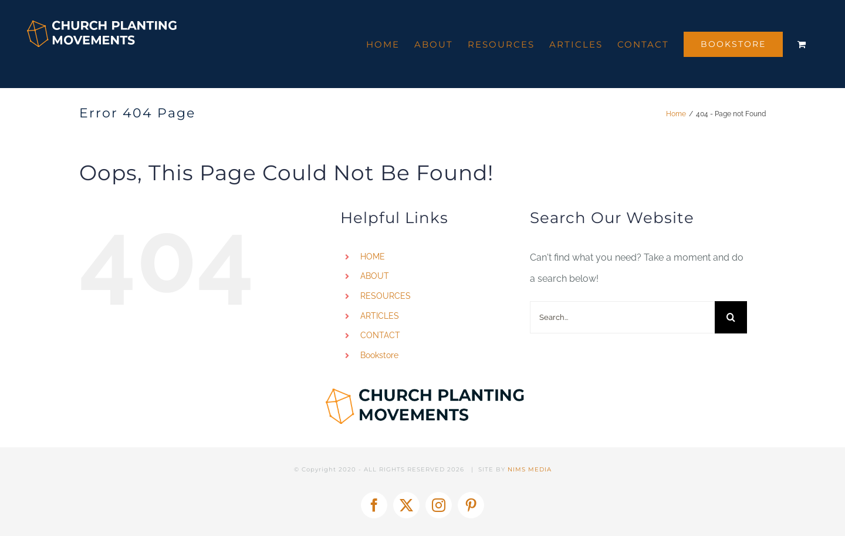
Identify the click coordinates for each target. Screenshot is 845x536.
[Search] (731, 317)
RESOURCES (385, 296)
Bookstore (379, 355)
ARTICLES (379, 316)
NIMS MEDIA (530, 469)
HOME (372, 256)
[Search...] (622, 317)
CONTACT (380, 335)
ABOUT (374, 276)
